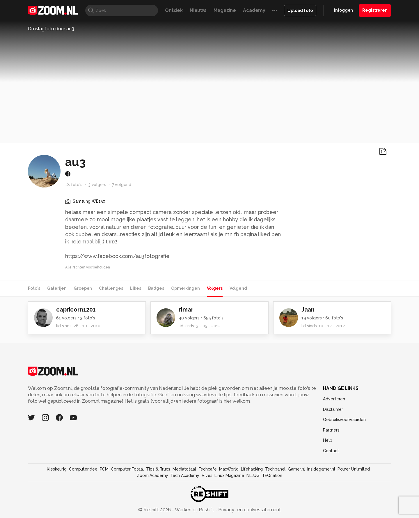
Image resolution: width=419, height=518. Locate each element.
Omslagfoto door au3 (51, 28)
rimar (186, 309)
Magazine (225, 10)
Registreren (375, 10)
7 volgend (121, 184)
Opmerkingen (185, 288)
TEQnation (272, 475)
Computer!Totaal (127, 469)
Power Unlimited (354, 469)
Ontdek (173, 10)
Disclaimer (333, 409)
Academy (254, 10)
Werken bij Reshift (194, 509)
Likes (135, 288)
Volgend (238, 288)
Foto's (34, 288)
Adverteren (334, 399)
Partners (331, 430)
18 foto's (73, 184)
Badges (156, 288)
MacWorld (229, 469)
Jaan (308, 309)
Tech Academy (184, 475)
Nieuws (198, 10)
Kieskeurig (57, 469)
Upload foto (300, 10)
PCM (104, 469)
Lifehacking (252, 469)
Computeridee (83, 469)
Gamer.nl (296, 469)
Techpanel (275, 469)
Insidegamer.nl (321, 469)
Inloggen (343, 10)
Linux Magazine (229, 475)
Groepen (83, 288)
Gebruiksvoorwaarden (344, 419)
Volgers (215, 288)
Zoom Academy (152, 475)
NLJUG (253, 475)
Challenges (111, 288)
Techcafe (207, 469)
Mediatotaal (184, 469)
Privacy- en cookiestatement (249, 509)
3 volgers (97, 184)
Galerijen (57, 288)
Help (327, 440)
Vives (207, 475)
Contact (331, 450)
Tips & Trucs (158, 469)
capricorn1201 (75, 309)
